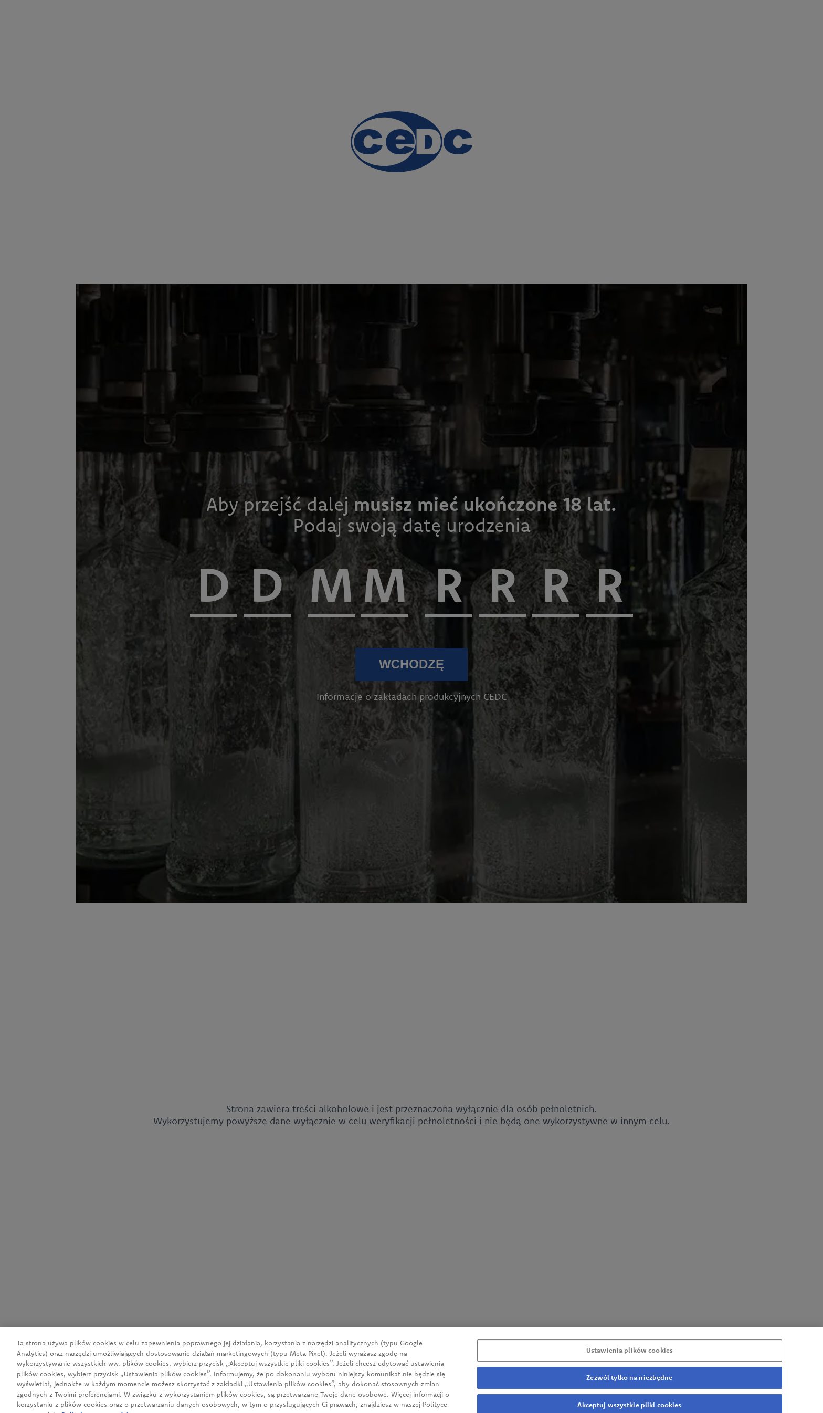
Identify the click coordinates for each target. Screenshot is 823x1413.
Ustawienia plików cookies (629, 1355)
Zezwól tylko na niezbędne (629, 1382)
